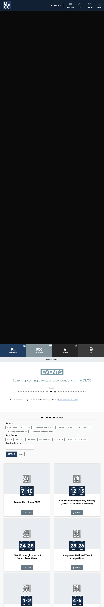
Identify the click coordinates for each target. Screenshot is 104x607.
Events (55, 359)
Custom (83, 439)
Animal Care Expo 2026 (27, 502)
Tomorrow (19, 439)
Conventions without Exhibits (42, 431)
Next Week (58, 439)
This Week (31, 439)
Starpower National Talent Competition (77, 557)
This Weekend (44, 439)
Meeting (61, 427)
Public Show (12, 427)
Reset (21, 454)
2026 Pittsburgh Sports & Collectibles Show (26, 557)
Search (11, 454)
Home (48, 359)
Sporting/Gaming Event (17, 431)
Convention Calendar (68, 400)
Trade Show (25, 427)
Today (9, 439)
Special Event (84, 427)
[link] (27, 490)
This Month (71, 439)
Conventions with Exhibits (44, 427)
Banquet (71, 427)
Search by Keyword (13, 443)
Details (26, 513)
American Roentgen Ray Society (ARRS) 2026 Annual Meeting (77, 502)
